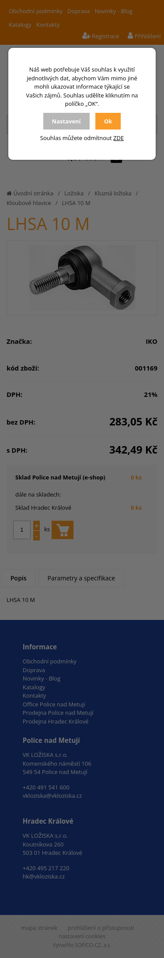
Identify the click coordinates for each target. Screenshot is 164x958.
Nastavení (66, 121)
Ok (108, 121)
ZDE (118, 138)
